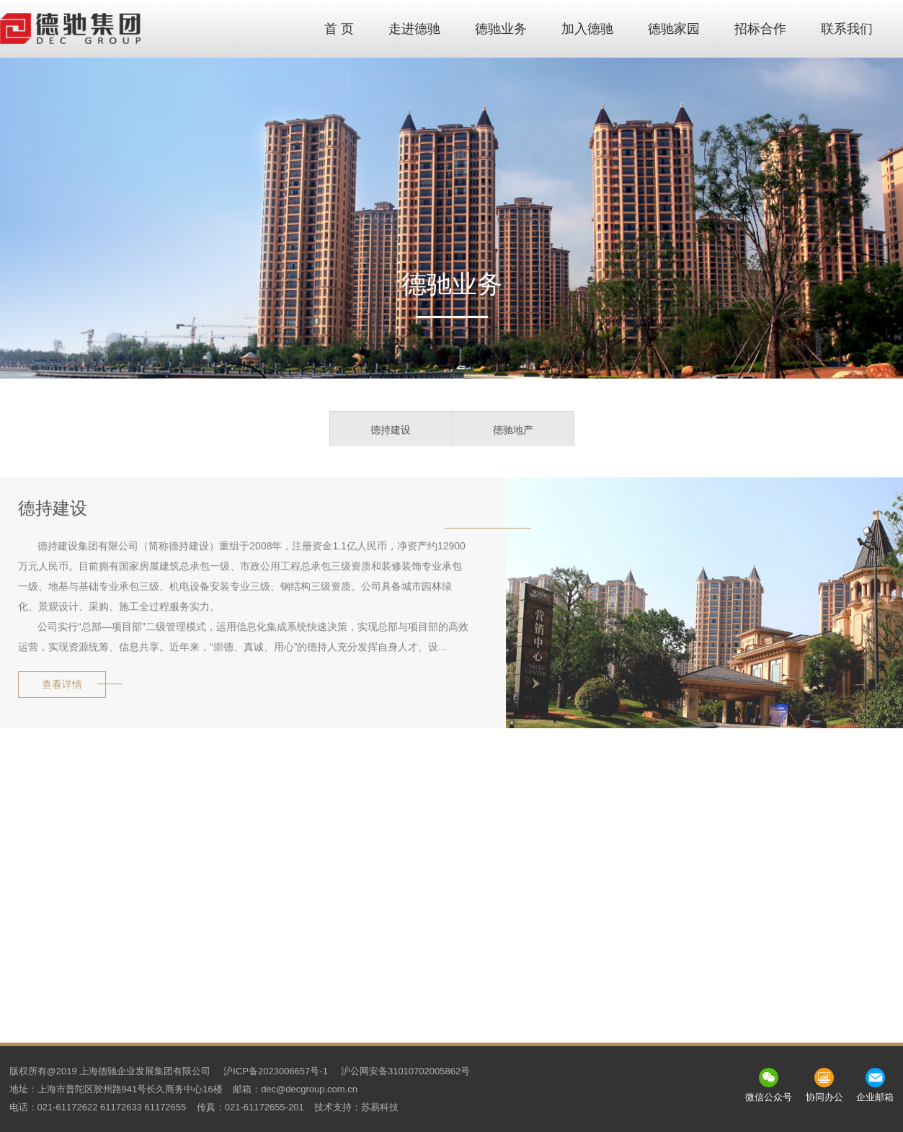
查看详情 (62, 686)
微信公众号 (768, 1097)
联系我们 (847, 29)
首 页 (339, 29)
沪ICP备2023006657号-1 (275, 1071)
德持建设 (390, 431)
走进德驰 (414, 29)
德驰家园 (674, 29)
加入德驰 (587, 29)
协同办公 (824, 1097)
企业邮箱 (875, 1097)
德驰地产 (513, 431)
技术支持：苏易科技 (356, 1107)
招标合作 (760, 29)
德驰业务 (501, 29)
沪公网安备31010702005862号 (405, 1071)
